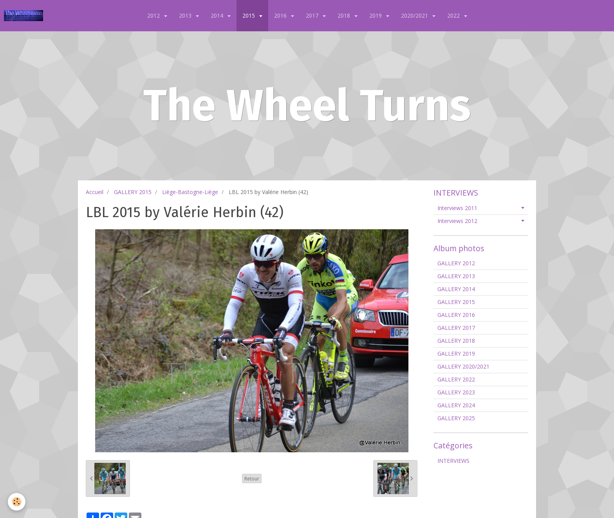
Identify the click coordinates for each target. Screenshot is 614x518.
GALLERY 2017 (456, 327)
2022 (454, 15)
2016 (281, 15)
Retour (251, 478)
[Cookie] (16, 502)
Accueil (94, 192)
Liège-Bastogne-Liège (190, 192)
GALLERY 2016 (456, 314)
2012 (154, 15)
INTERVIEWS (453, 460)
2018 (345, 15)
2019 (376, 15)
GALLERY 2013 (456, 276)
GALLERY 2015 (133, 192)
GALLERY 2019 (456, 353)
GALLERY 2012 (456, 263)
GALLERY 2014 (456, 289)
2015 (249, 15)
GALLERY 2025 (456, 418)
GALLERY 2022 (456, 379)
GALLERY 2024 (456, 405)
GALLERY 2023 (456, 392)
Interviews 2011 (457, 208)
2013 (186, 15)
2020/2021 (415, 15)
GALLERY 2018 (456, 340)
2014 (218, 15)
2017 (313, 15)
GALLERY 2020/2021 (463, 366)
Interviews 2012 (457, 221)
